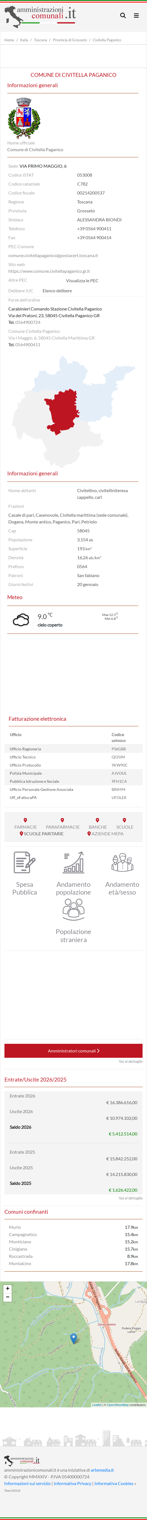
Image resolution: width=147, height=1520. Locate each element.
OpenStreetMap (118, 1405)
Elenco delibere (57, 290)
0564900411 (27, 344)
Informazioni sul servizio (27, 1483)
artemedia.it (102, 1469)
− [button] (7, 1297)
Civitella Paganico (107, 40)
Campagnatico (23, 1234)
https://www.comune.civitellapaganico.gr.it (49, 271)
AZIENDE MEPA (108, 833)
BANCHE (98, 826)
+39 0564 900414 (94, 237)
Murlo (15, 1227)
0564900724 (27, 322)
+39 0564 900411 (94, 228)
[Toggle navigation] (123, 15)
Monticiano (20, 1241)
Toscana (40, 40)
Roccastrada (21, 1256)
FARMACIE (25, 826)
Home (9, 40)
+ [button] (7, 1289)
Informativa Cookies (113, 1483)
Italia (24, 40)
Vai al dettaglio (131, 1061)
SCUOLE (124, 826)
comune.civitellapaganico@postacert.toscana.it (53, 255)
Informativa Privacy (72, 1483)
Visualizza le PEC (82, 280)
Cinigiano (18, 1248)
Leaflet (97, 1405)
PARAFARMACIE (63, 826)
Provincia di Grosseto (70, 40)
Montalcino (20, 1263)
